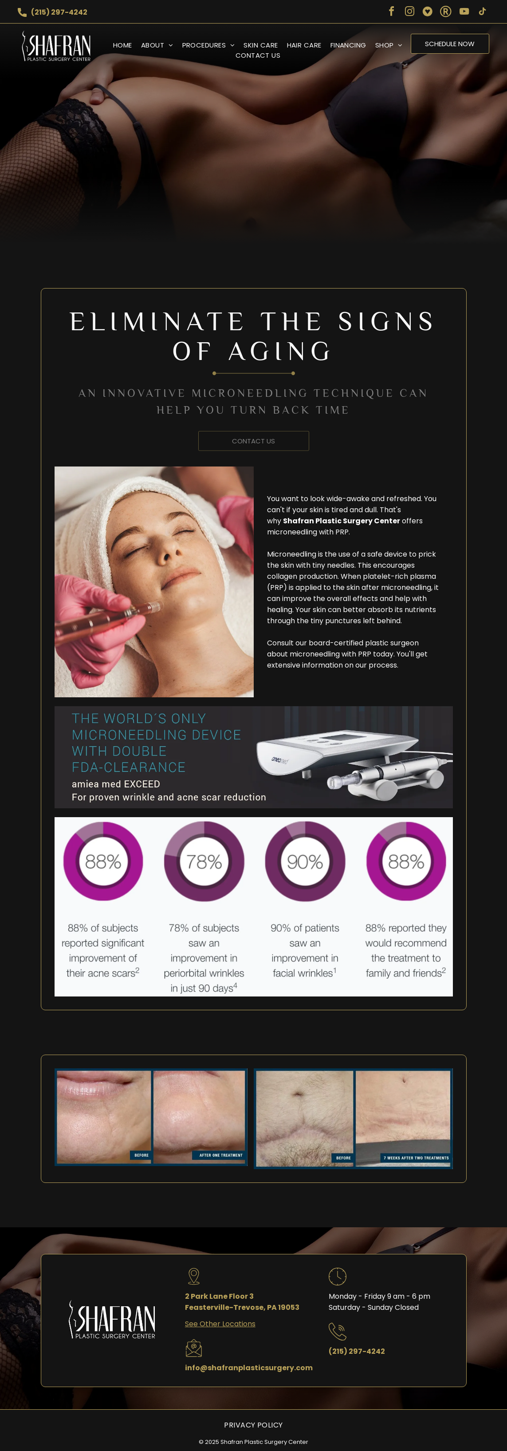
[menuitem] (118, 45)
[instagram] (409, 12)
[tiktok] (482, 12)
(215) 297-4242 (59, 12)
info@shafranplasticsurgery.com (249, 1368)
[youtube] (464, 12)
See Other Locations (220, 1324)
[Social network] (428, 12)
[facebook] (391, 12)
